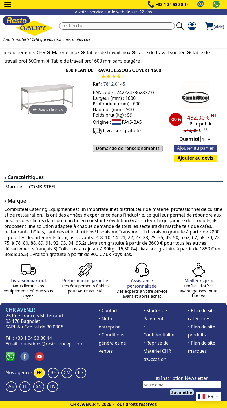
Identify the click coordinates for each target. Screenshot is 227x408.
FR (39, 372)
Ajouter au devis (195, 158)
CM (66, 372)
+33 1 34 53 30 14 (172, 4)
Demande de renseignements (128, 148)
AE (11, 386)
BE (53, 372)
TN (53, 386)
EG (81, 372)
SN (39, 386)
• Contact (108, 310)
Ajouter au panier (195, 148)
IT (25, 386)
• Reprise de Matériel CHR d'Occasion (157, 351)
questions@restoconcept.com (52, 344)
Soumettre (181, 392)
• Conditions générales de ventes (112, 343)
